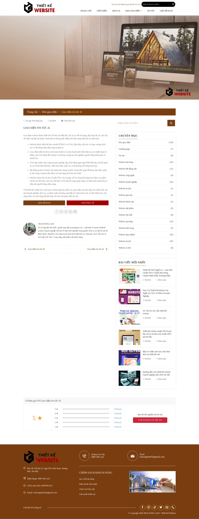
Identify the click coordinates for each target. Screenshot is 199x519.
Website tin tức (125, 241)
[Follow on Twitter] (160, 508)
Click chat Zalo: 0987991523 (41, 485)
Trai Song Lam (37, 121)
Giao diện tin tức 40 (33, 246)
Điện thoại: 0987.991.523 (39, 478)
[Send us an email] (167, 508)
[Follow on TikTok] (154, 508)
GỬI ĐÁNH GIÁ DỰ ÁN (150, 420)
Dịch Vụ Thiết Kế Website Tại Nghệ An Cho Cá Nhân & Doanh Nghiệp (157, 294)
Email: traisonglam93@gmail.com (43, 492)
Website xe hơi (125, 248)
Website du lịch (125, 188)
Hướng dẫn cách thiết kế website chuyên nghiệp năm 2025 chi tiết (156, 375)
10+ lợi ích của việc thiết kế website (155, 312)
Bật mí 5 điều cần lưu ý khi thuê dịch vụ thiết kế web (157, 353)
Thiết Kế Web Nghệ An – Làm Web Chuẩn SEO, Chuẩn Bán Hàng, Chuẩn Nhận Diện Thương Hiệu (157, 274)
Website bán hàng (126, 162)
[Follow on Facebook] (142, 508)
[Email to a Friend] (66, 209)
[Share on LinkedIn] (75, 209)
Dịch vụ (120, 11)
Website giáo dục (126, 195)
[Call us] (173, 508)
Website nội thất (125, 215)
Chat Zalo (114, 4)
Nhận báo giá (125, 4)
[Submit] (173, 4)
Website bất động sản (128, 169)
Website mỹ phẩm (126, 208)
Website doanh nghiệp (128, 182)
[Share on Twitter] (61, 209)
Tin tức (152, 11)
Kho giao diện (135, 11)
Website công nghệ (127, 175)
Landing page (124, 149)
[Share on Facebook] (57, 209)
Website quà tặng (126, 221)
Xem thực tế (87, 200)
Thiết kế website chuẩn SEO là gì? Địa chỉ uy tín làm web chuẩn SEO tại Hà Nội (157, 334)
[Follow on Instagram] (148, 508)
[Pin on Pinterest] (71, 209)
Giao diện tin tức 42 (98, 246)
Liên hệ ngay (167, 11)
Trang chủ (91, 11)
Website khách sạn (127, 201)
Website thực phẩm (127, 234)
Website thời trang (126, 228)
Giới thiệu (106, 11)
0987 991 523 (137, 4)
